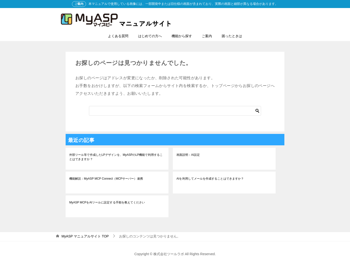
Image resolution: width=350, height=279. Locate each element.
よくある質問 (118, 36)
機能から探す (182, 36)
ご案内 (207, 36)
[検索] (175, 111)
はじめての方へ (150, 36)
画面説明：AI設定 (188, 155)
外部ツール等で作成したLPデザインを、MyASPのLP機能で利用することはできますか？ (115, 157)
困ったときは (232, 36)
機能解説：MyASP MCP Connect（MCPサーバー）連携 (105, 178)
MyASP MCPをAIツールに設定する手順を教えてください (106, 202)
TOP (85, 236)
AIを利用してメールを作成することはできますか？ (209, 178)
